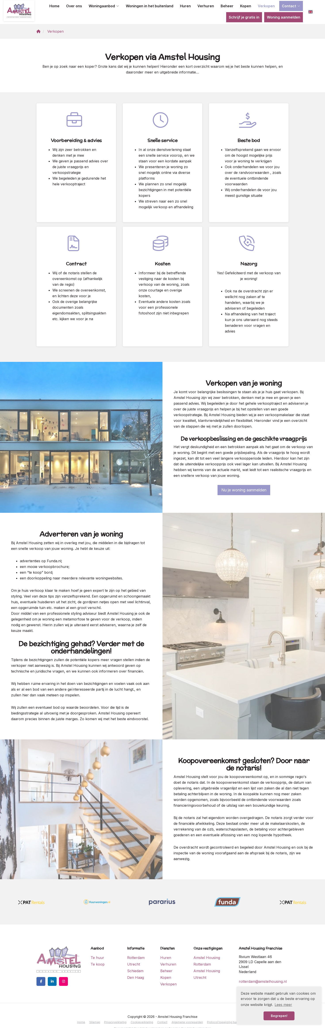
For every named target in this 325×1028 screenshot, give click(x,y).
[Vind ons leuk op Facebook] (40, 970)
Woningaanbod (104, 6)
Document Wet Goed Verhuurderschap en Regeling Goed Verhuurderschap (162, 1015)
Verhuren (205, 6)
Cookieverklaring (142, 1010)
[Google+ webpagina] (63, 970)
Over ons (74, 6)
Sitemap (95, 1010)
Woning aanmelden (283, 17)
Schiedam (135, 959)
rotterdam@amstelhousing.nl (263, 970)
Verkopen (266, 6)
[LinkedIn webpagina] (52, 970)
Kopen (245, 6)
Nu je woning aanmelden (243, 478)
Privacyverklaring (116, 1010)
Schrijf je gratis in (244, 17)
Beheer (227, 6)
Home (54, 6)
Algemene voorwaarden (186, 1010)
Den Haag (135, 966)
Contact (291, 6)
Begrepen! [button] (279, 1016)
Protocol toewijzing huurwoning (225, 1010)
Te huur (97, 946)
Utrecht (133, 953)
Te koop (98, 953)
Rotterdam (136, 946)
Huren (185, 6)
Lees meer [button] (283, 1004)
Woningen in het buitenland (149, 6)
